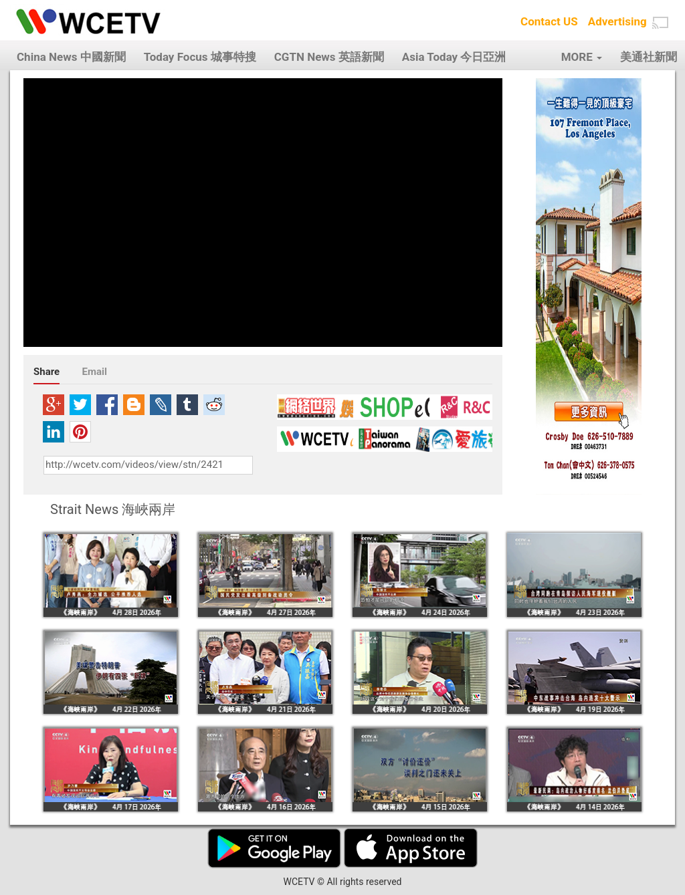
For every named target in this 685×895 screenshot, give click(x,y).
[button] (660, 22)
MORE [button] (581, 56)
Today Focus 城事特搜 (200, 56)
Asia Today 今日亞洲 (454, 56)
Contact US (549, 21)
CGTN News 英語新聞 (329, 56)
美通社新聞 (648, 56)
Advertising (617, 21)
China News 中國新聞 (71, 56)
